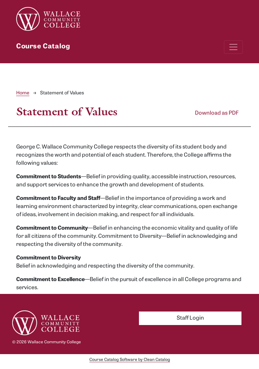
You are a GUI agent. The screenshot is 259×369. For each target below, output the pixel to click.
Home (22, 93)
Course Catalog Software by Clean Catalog (129, 360)
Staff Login (190, 318)
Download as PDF (217, 113)
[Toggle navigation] (233, 47)
